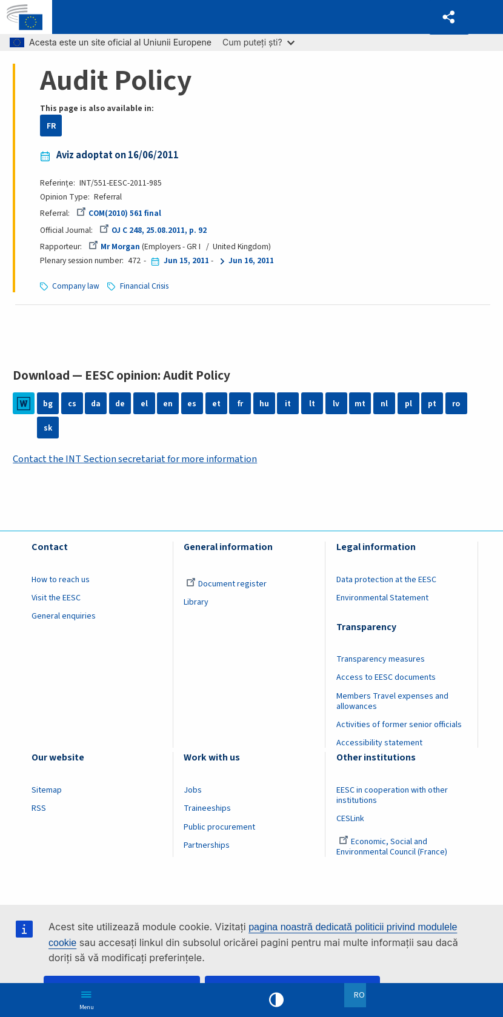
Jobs (193, 790)
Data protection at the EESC (386, 580)
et (216, 403)
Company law (75, 286)
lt (312, 403)
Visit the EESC (56, 598)
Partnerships (207, 845)
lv (336, 403)
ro (456, 403)
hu (264, 403)
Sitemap (47, 790)
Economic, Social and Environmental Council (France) (392, 847)
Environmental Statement (382, 598)
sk (48, 428)
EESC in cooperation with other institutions (392, 795)
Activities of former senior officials (399, 725)
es (191, 403)
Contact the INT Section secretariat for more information (136, 459)
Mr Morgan (114, 246)
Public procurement (219, 827)
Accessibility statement (379, 743)
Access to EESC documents (386, 677)
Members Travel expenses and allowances (392, 701)
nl (384, 403)
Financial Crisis (144, 286)
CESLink (350, 819)
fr (240, 403)
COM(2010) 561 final (118, 213)
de (120, 403)
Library (196, 602)
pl (408, 403)
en (168, 403)
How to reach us (61, 580)
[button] (449, 17)
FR (51, 126)
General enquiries (64, 616)
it (288, 403)
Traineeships (207, 808)
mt (360, 403)
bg (48, 403)
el (144, 403)
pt (432, 403)
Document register (226, 584)
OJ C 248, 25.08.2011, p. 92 (153, 230)
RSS (39, 808)
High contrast (276, 1000)
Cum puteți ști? (258, 42)
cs (72, 403)
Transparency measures (380, 659)
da (96, 403)
